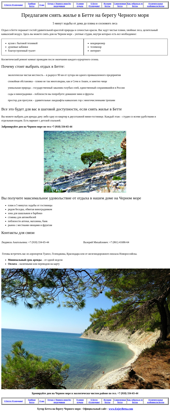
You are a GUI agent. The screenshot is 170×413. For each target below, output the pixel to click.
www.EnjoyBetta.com (121, 408)
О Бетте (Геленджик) (13, 5)
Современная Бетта (120, 4)
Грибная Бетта (32, 4)
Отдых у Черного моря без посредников (59, 4)
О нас (41, 5)
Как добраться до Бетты (135, 4)
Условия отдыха (80, 4)
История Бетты (107, 4)
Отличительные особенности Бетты (155, 4)
